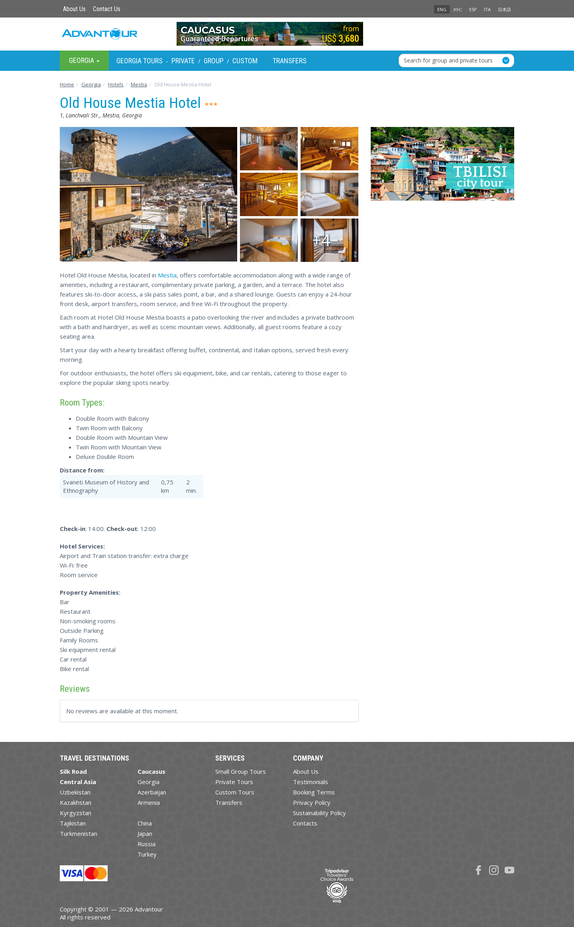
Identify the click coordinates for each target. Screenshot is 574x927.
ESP (473, 9)
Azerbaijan (152, 792)
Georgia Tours (139, 61)
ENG (441, 9)
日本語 (504, 9)
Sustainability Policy (319, 813)
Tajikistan (73, 823)
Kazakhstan (75, 802)
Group (214, 61)
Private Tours (234, 782)
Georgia (148, 782)
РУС (458, 9)
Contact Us (106, 9)
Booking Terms (314, 792)
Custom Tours (234, 792)
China (145, 823)
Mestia (167, 275)
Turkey (147, 854)
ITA (487, 9)
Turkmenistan (78, 833)
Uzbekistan (75, 792)
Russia (146, 844)
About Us (74, 9)
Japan (145, 833)
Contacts (305, 823)
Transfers (290, 61)
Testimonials (310, 782)
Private (183, 61)
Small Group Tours (240, 771)
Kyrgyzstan (75, 813)
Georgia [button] (84, 60)
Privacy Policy (311, 802)
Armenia (149, 802)
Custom (245, 61)
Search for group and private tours (448, 60)
